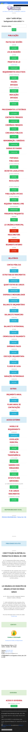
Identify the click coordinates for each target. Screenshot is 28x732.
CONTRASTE (24, 5)
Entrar (14, 219)
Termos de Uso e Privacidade (7, 729)
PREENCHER (14, 209)
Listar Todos (14, 65)
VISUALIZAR (14, 290)
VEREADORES (14, 241)
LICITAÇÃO (14, 113)
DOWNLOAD (14, 281)
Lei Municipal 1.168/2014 (19, 11)
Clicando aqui (14, 616)
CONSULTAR (14, 121)
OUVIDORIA (14, 706)
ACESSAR (14, 310)
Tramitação (14, 68)
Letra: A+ (16, 5)
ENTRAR (14, 58)
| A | (19, 5)
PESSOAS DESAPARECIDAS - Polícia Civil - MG (14, 517)
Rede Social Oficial (7, 725)
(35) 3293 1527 (9, 650)
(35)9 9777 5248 (8, 652)
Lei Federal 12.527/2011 (8, 11)
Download (14, 435)
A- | (20, 5)
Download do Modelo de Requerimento (14, 640)
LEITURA (14, 48)
